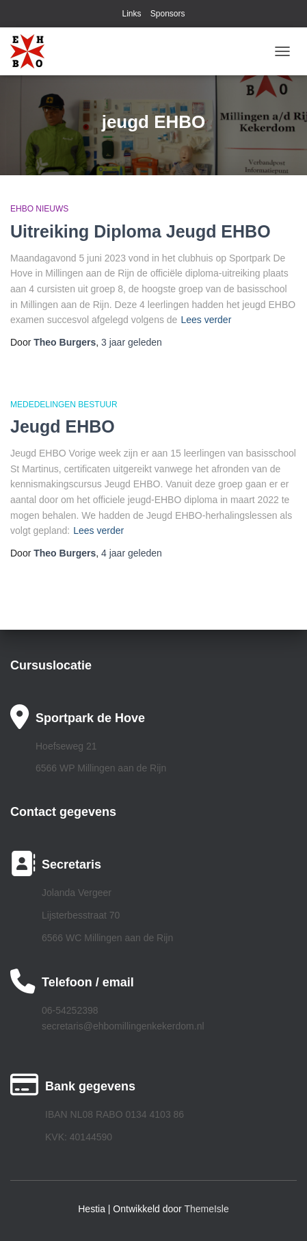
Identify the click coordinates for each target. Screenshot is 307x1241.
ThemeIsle (206, 1208)
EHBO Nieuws (39, 209)
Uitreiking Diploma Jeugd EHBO (140, 231)
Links (131, 13)
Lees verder (206, 319)
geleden (131, 342)
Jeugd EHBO (62, 426)
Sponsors (167, 13)
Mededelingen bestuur (64, 404)
